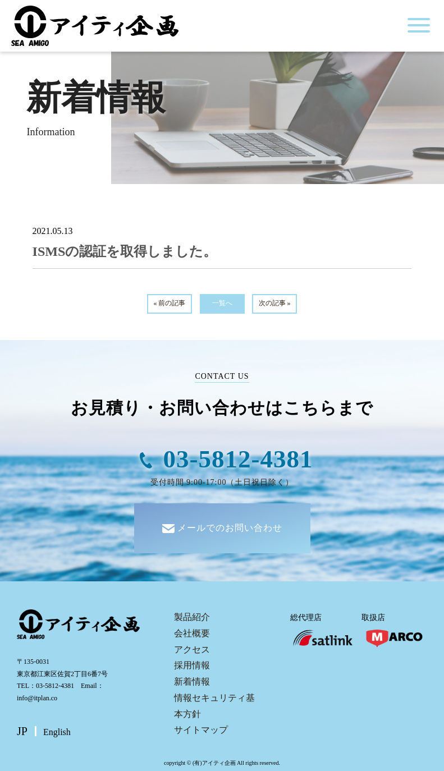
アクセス (192, 649)
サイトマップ (201, 730)
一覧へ (222, 303)
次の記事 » (275, 303)
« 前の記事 (169, 303)
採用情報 (192, 665)
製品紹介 (192, 617)
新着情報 (192, 681)
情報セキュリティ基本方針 (214, 706)
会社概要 (192, 633)
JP (22, 731)
